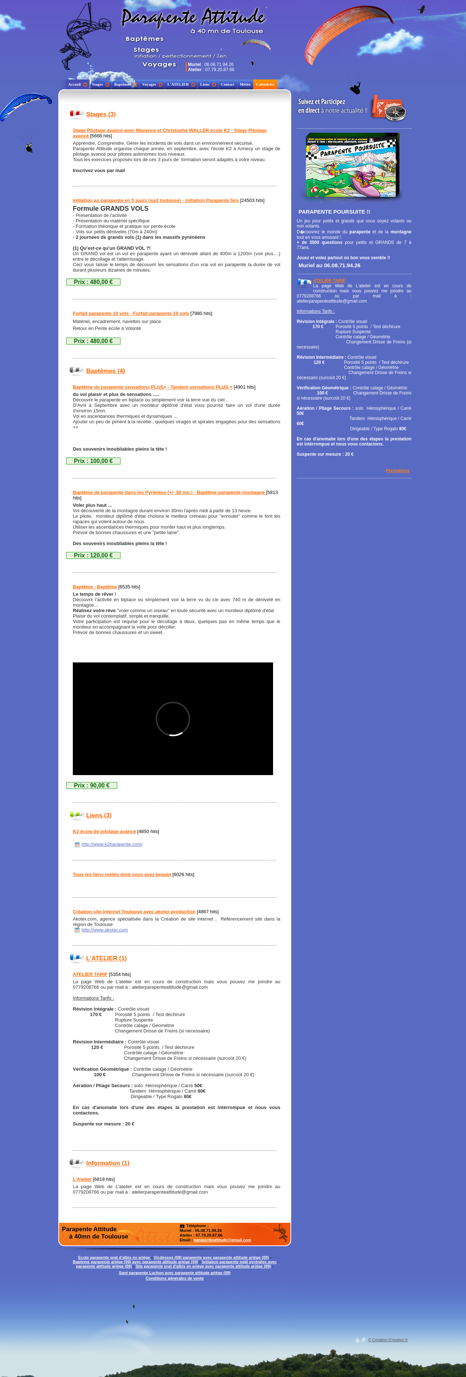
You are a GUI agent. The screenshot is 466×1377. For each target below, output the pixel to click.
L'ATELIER (181, 84)
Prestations (398, 470)
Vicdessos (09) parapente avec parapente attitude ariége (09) (211, 1257)
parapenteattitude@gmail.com (222, 1240)
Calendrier (265, 84)
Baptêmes (125, 84)
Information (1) (108, 1163)
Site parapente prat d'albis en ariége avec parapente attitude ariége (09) (203, 1266)
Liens (208, 84)
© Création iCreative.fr (388, 1340)
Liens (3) (99, 815)
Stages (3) (101, 114)
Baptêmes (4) (105, 370)
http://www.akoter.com (101, 930)
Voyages (152, 84)
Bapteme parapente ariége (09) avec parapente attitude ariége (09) (135, 1262)
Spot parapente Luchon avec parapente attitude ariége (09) (175, 1273)
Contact (227, 84)
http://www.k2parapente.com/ (109, 844)
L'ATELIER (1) (106, 958)
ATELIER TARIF (329, 280)
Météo (245, 84)
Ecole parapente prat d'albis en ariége (114, 1257)
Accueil (77, 84)
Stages (100, 84)
